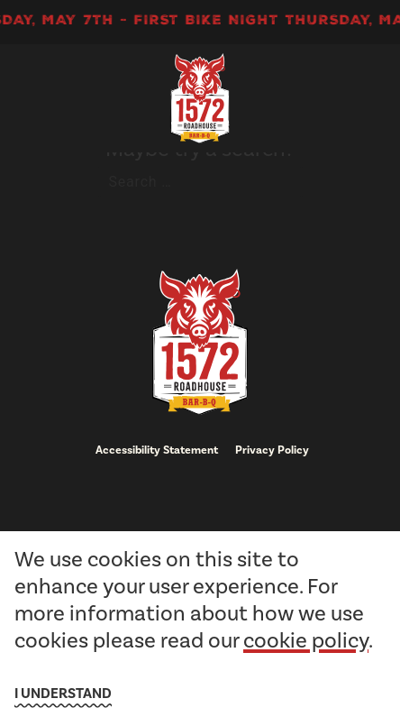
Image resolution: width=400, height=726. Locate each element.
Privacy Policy (272, 450)
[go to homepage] (199, 98)
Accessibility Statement (156, 450)
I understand (63, 694)
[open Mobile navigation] (337, 98)
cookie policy (305, 640)
